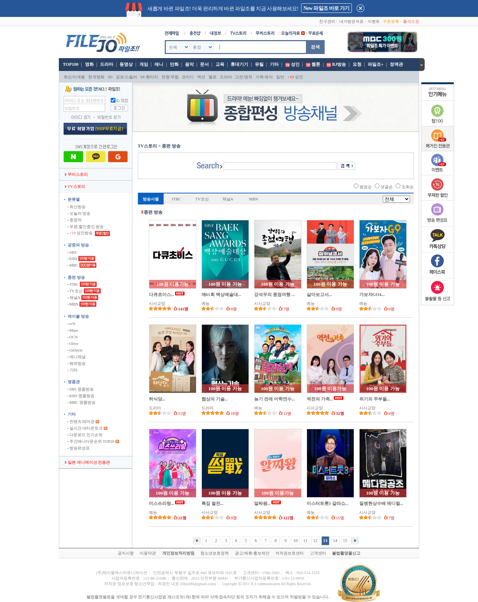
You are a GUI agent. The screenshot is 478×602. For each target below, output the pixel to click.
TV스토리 (75, 186)
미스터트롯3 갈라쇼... (328, 503)
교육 (219, 64)
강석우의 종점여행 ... (274, 294)
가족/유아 (264, 77)
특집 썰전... (212, 503)
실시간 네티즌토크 (85, 428)
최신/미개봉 (74, 77)
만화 (174, 64)
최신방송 (77, 206)
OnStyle (75, 350)
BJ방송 (339, 64)
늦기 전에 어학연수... (274, 399)
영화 (89, 64)
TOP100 (70, 64)
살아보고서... (319, 294)
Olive (73, 343)
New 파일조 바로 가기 (326, 8)
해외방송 (77, 363)
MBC (73, 265)
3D (110, 77)
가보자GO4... (372, 294)
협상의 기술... (214, 399)
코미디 (188, 77)
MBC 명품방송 (82, 402)
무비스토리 (76, 174)
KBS (72, 258)
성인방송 (81, 233)
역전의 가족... (320, 399)
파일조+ (376, 64)
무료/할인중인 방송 (86, 226)
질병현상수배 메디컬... (381, 503)
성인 (295, 64)
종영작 (75, 220)
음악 (189, 64)
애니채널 (77, 357)
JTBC (73, 284)
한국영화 (96, 77)
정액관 (396, 64)
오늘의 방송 (79, 213)
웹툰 (315, 64)
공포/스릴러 (126, 77)
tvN (71, 323)
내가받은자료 (351, 21)
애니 (158, 64)
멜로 (212, 77)
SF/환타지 (149, 77)
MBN (73, 304)
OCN (73, 337)
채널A (74, 297)
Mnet (73, 330)
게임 (143, 64)
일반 (280, 77)
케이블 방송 (78, 316)
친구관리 (327, 21)
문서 (204, 64)
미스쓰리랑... (161, 503)
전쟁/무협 (170, 77)
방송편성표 (79, 448)
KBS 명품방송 (81, 395)
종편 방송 (76, 277)
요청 (357, 64)
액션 (201, 77)
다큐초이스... (161, 294)
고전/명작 (243, 77)
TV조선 (75, 291)
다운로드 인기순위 (85, 434)
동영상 (126, 64)
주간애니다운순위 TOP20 (91, 441)
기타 (274, 64)
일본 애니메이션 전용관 (87, 462)
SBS (72, 252)
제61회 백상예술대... (221, 294)
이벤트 (374, 21)
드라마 (106, 64)
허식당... (157, 399)
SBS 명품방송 (81, 389)
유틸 (259, 64)
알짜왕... (262, 503)
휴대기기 (239, 64)
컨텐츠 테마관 (82, 421)
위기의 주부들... (374, 399)
